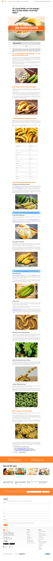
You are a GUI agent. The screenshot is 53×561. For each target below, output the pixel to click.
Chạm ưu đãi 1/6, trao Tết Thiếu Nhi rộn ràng (43, 482)
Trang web (5, 519)
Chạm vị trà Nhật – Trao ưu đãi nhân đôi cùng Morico (8, 482)
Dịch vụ (14, 1)
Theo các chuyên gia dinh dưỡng (18, 275)
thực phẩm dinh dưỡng (22, 452)
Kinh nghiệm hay (26, 1)
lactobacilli (19, 221)
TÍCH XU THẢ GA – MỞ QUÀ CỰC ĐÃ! (32, 482)
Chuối (13, 120)
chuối (16, 452)
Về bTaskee (10, 1)
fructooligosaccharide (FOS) (33, 219)
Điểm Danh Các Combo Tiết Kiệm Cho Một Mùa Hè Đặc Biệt (20, 482)
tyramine (26, 58)
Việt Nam (49, 1)
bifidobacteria (14, 221)
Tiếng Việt (43, 1)
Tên (4, 513)
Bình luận (5, 502)
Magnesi (17, 178)
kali (15, 57)
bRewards (18, 1)
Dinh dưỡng (21, 6)
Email (4, 516)
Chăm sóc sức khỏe (15, 6)
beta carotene (34, 275)
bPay (21, 1)
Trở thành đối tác (37, 1)
